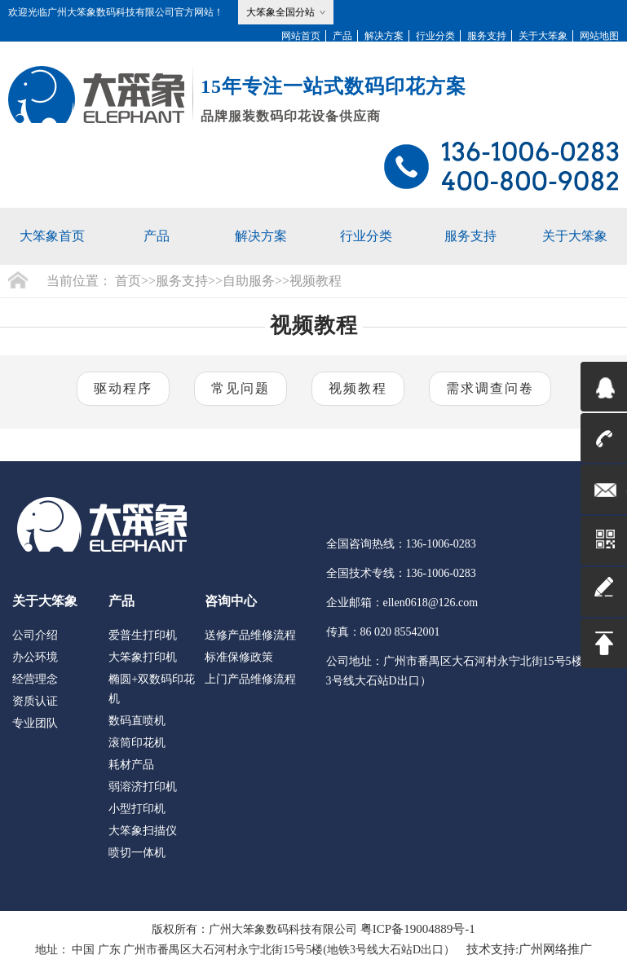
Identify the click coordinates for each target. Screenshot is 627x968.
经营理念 (35, 679)
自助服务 (249, 281)
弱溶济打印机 (142, 787)
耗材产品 (131, 765)
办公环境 (35, 657)
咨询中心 (231, 601)
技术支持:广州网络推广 (529, 949)
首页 (128, 281)
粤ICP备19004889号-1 (417, 928)
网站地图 (599, 36)
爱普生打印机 (142, 635)
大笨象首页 (52, 236)
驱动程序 (123, 388)
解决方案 (384, 36)
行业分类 (435, 36)
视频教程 (315, 281)
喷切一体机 (137, 853)
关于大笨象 (543, 36)
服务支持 (486, 36)
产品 (342, 36)
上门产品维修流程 (250, 679)
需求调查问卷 (490, 388)
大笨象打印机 (142, 657)
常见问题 (240, 388)
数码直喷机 (137, 721)
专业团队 (35, 723)
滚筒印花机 (137, 743)
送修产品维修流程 (250, 635)
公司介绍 (35, 635)
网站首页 (300, 36)
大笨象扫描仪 (142, 831)
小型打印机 (137, 809)
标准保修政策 (239, 657)
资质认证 (35, 701)
